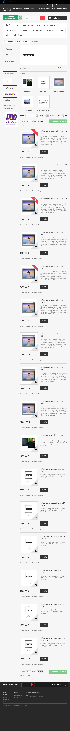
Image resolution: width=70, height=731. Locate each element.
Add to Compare (38, 157)
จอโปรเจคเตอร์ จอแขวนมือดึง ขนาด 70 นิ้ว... (53, 132)
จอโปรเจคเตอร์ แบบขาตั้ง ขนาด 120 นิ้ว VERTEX (52, 605)
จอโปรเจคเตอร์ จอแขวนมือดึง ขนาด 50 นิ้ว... (53, 166)
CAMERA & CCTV (11, 30)
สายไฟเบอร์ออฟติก (8, 160)
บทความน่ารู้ (17, 709)
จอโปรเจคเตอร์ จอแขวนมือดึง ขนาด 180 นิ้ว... (52, 369)
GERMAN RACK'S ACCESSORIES (9, 169)
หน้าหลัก (8, 25)
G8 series (6, 179)
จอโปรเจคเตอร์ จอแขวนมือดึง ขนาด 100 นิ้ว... (52, 233)
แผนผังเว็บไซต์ (17, 712)
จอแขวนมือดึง (8, 60)
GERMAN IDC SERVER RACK (8, 176)
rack (14, 157)
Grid (63, 115)
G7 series (6, 165)
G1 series (6, 172)
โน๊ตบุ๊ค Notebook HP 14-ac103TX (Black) (9, 110)
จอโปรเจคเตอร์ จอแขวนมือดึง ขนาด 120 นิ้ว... (52, 267)
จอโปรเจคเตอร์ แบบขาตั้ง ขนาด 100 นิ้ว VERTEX (52, 571)
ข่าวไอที (7, 35)
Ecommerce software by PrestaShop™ (17, 726)
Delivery (8, 77)
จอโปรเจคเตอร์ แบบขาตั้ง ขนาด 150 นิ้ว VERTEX (52, 639)
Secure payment (10, 85)
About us (8, 83)
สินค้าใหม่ (16, 698)
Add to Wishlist (26, 157)
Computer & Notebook (31, 30)
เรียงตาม (22, 115)
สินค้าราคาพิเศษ (9, 95)
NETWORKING (49, 25)
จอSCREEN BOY (9, 66)
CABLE (17, 25)
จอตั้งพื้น (7, 55)
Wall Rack (6, 163)
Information (9, 73)
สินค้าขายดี (17, 700)
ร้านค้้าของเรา (9, 88)
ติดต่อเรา (49, 5)
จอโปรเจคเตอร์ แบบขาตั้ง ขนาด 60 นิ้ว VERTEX (53, 504)
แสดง (41, 115)
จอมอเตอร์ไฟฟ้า (9, 63)
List (66, 115)
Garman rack (7, 157)
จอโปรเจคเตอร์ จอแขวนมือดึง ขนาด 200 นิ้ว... (52, 402)
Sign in (64, 5)
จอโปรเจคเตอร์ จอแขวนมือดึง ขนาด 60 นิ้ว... (53, 200)
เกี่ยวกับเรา (18, 35)
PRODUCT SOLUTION (31, 25)
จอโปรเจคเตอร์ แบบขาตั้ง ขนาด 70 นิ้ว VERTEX (53, 538)
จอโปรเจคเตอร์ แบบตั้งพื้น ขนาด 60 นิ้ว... (52, 436)
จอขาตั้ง (7, 57)
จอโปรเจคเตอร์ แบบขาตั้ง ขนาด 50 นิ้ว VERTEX (53, 470)
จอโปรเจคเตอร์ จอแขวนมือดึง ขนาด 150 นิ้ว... (52, 301)
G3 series (6, 182)
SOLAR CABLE (7, 719)
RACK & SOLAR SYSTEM (55, 30)
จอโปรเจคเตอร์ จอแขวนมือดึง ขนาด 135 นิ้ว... (52, 335)
